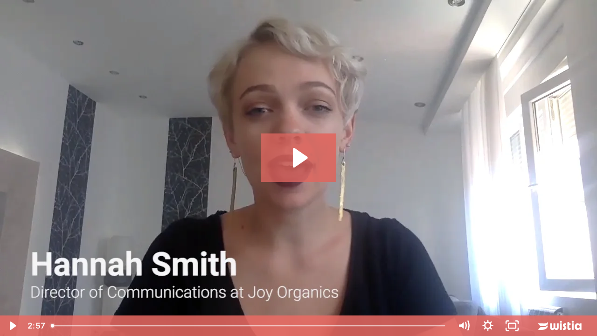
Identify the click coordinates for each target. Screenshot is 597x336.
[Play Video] (12, 325)
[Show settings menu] (488, 325)
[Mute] (463, 325)
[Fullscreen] (512, 325)
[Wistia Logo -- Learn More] (560, 325)
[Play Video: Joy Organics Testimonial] (299, 157)
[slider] (249, 325)
